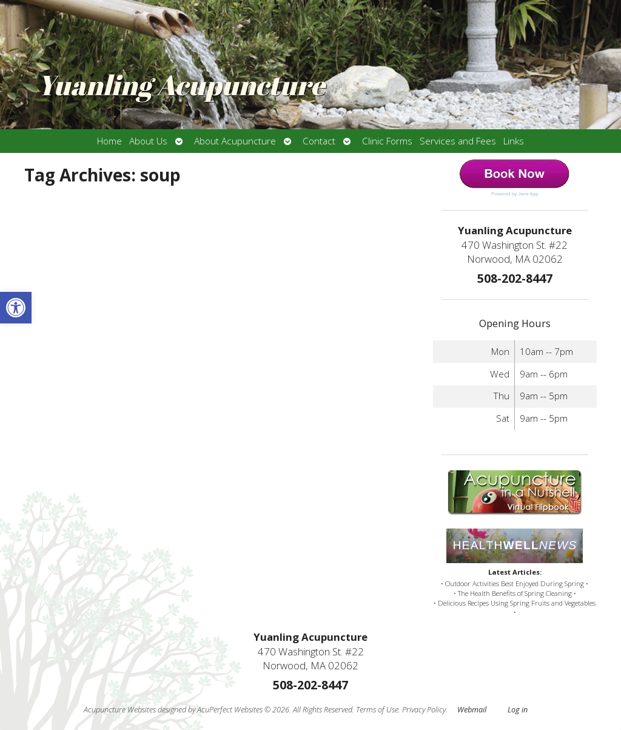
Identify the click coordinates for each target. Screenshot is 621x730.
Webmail (471, 710)
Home (109, 141)
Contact (319, 141)
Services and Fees (458, 141)
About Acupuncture (235, 141)
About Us (148, 141)
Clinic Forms (387, 141)
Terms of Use (377, 710)
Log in (518, 710)
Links (513, 141)
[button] (16, 307)
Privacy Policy (424, 710)
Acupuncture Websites (120, 710)
